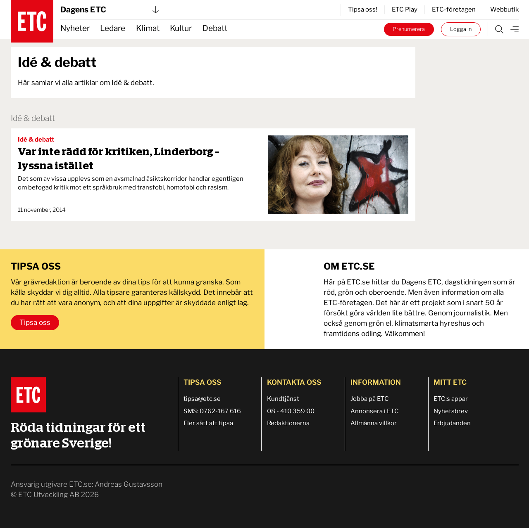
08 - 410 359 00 (291, 411)
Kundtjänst (283, 399)
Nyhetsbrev (451, 411)
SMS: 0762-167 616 (212, 411)
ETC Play (404, 9)
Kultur (181, 28)
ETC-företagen (454, 9)
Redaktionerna (288, 423)
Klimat (148, 28)
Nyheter (75, 28)
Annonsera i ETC (374, 411)
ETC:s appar (451, 399)
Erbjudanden (452, 423)
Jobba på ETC (369, 399)
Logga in (461, 29)
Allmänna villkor (373, 423)
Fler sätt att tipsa (208, 423)
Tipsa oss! (362, 9)
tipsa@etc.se (202, 399)
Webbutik (504, 9)
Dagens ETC (109, 9)
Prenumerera (409, 29)
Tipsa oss (34, 322)
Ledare (112, 28)
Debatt (215, 28)
